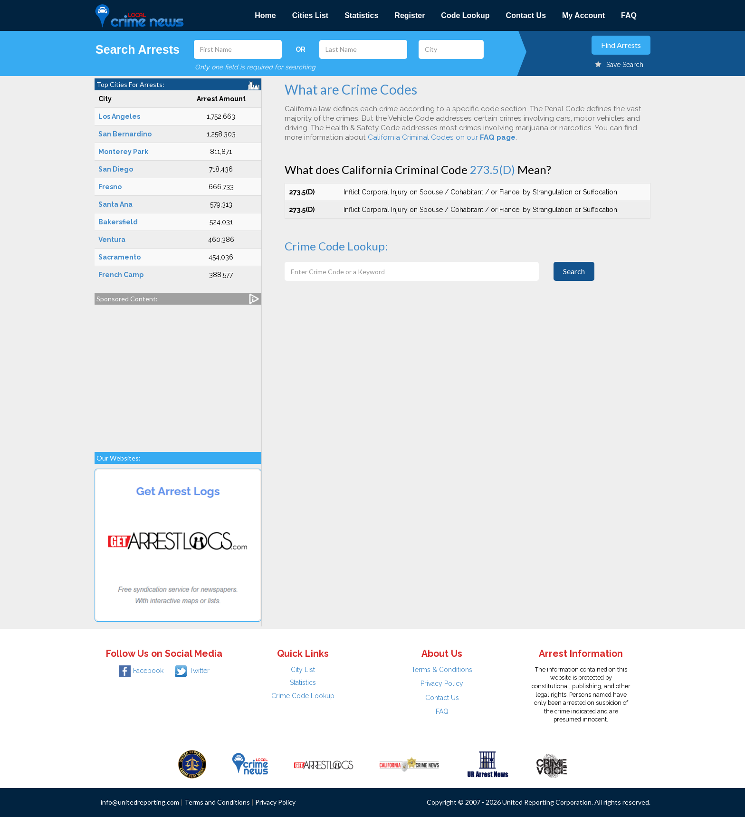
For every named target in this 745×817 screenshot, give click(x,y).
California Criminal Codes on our (442, 137)
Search (574, 271)
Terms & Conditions (441, 669)
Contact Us (526, 15)
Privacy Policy (441, 683)
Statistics (361, 15)
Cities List (310, 15)
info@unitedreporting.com (140, 802)
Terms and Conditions (217, 802)
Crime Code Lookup (302, 696)
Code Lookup (465, 15)
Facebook (141, 670)
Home (265, 15)
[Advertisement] (178, 373)
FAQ (629, 15)
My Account (583, 15)
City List (303, 669)
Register (409, 15)
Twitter (192, 670)
